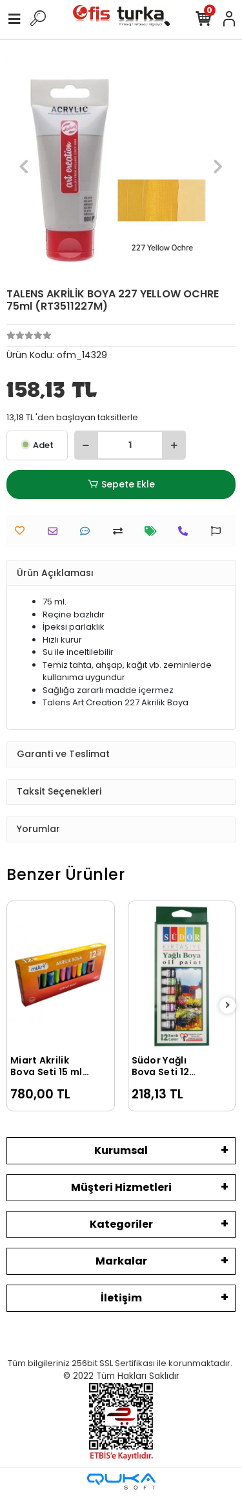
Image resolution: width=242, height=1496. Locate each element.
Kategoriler (121, 1224)
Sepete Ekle (120, 484)
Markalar (121, 1261)
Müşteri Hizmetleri (121, 1187)
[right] (228, 1006)
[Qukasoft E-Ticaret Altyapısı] (121, 1481)
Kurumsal (121, 1150)
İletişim (121, 1297)
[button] (23, 166)
